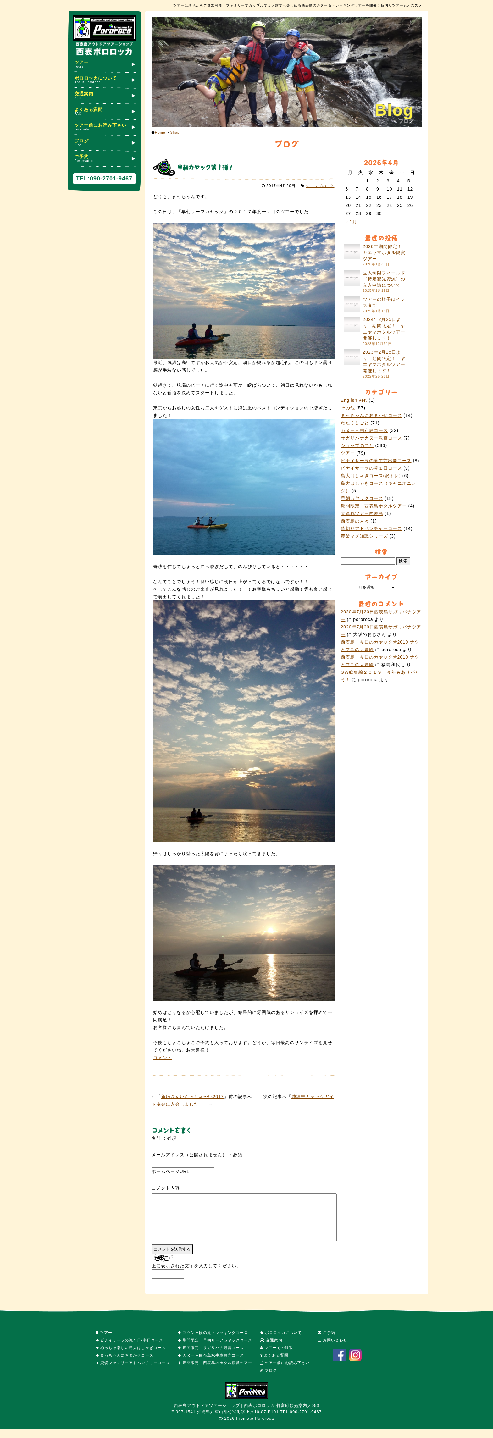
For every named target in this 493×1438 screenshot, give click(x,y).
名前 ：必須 (164, 1138)
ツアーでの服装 (276, 1357)
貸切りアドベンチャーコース (371, 528)
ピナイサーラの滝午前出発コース (376, 460)
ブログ (104, 142)
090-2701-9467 (111, 178)
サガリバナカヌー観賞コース (371, 437)
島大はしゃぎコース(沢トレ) (371, 475)
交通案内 (104, 95)
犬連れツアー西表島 (362, 513)
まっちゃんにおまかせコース (371, 415)
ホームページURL (171, 1171)
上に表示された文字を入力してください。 (196, 1275)
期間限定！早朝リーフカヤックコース (215, 1349)
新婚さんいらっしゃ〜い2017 (192, 1096)
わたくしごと (355, 422)
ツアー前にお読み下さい (104, 127)
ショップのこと (320, 186)
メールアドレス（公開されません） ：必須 (197, 1154)
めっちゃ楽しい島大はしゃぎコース (131, 1357)
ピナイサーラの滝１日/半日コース (129, 1349)
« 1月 (351, 221)
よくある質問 (104, 111)
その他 (348, 407)
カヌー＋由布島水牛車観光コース (211, 1365)
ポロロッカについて (104, 79)
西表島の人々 (355, 520)
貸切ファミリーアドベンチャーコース (133, 1372)
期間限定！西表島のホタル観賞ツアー (215, 1372)
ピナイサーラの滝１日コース (371, 468)
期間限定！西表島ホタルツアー (374, 505)
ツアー (104, 64)
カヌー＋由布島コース (364, 430)
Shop (175, 132)
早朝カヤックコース (362, 498)
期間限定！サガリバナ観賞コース (211, 1357)
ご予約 (104, 158)
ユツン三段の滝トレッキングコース (213, 1342)
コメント (162, 1057)
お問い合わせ (332, 1349)
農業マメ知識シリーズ (364, 536)
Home (160, 132)
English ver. (354, 400)
